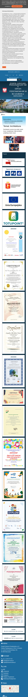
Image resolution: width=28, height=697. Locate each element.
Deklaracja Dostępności (8, 679)
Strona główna (11, 71)
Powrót (5, 154)
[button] (2, 106)
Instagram (5, 675)
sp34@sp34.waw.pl (7, 660)
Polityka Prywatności (7, 677)
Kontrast (21, 75)
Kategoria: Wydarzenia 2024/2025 (13, 121)
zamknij (4, 67)
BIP (3, 669)
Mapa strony (17, 71)
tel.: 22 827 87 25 (6, 658)
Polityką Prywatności (10, 2)
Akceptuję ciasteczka (17, 6)
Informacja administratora (14, 77)
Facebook (4, 673)
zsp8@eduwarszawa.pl (8, 662)
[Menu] (14, 114)
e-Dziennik (5, 671)
